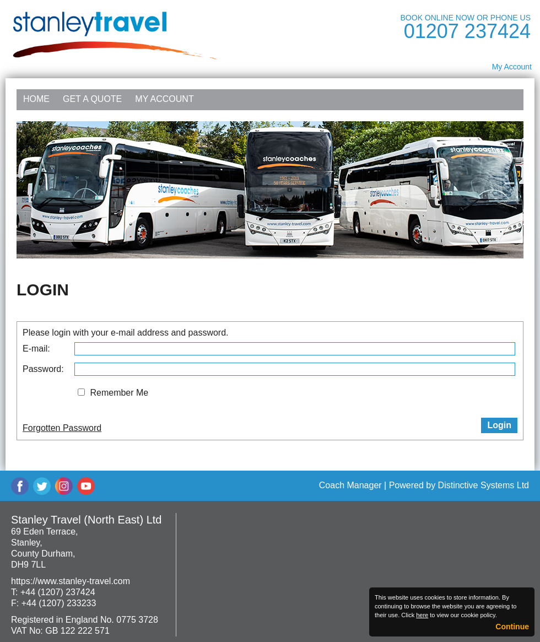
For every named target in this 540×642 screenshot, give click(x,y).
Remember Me (119, 392)
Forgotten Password (62, 428)
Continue (512, 626)
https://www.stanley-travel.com (70, 581)
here (422, 615)
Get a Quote (92, 99)
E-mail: (36, 348)
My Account (512, 66)
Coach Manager (350, 485)
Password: (43, 369)
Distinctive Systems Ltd (483, 485)
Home (36, 99)
